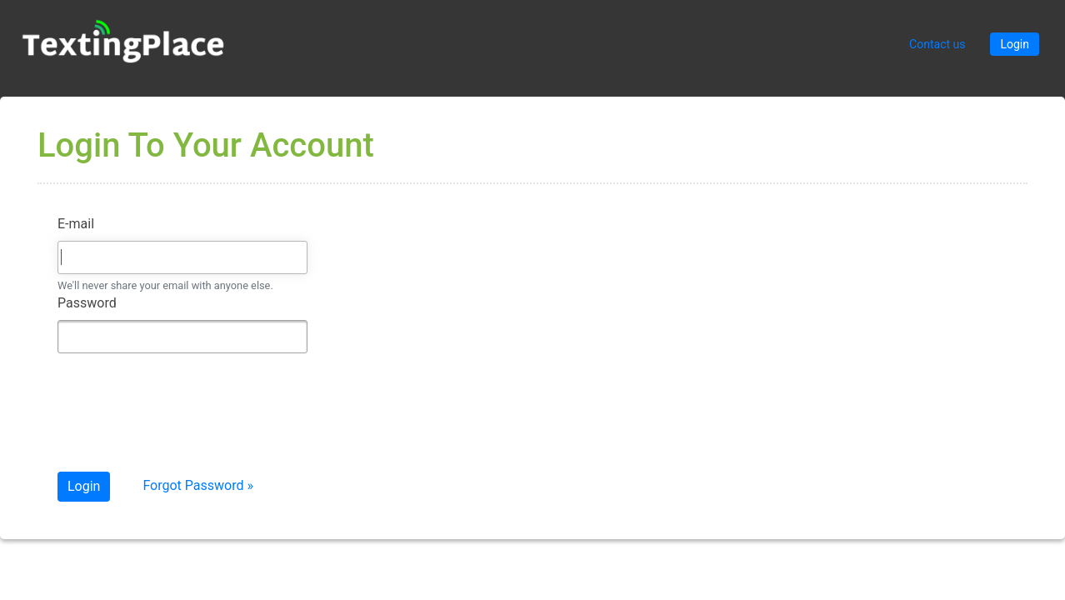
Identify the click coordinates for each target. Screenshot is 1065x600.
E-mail (76, 224)
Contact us (937, 44)
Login (1014, 44)
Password (87, 303)
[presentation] (184, 419)
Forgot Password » (197, 485)
